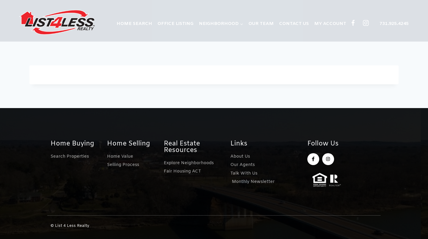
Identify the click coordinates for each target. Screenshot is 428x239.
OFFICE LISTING (175, 24)
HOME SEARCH (134, 24)
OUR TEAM (261, 24)
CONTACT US (294, 24)
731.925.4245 (394, 24)
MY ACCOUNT (330, 24)
